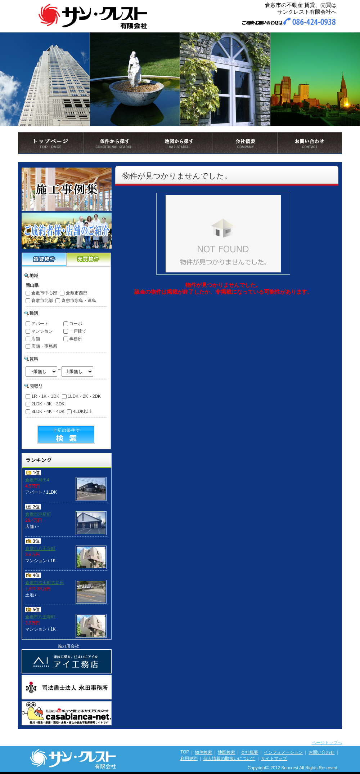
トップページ (33, 158)
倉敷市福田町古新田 (44, 582)
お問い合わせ (321, 752)
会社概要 (249, 752)
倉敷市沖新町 (38, 514)
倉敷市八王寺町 (40, 548)
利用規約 (189, 758)
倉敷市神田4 (37, 479)
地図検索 (226, 752)
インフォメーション (283, 752)
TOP (184, 752)
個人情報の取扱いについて (229, 758)
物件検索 (203, 752)
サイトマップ (274, 758)
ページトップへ (327, 742)
